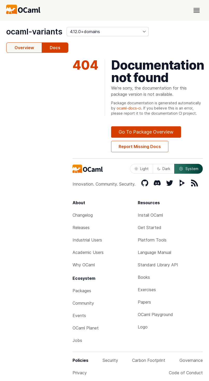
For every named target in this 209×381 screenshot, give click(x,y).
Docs (55, 47)
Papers (144, 302)
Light (141, 168)
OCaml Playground (155, 314)
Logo (143, 326)
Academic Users (88, 252)
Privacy (80, 372)
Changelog (83, 215)
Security (110, 360)
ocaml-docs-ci (129, 108)
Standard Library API (158, 264)
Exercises (147, 289)
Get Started (149, 227)
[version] (108, 31)
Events (79, 315)
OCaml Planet (86, 328)
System (188, 168)
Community (83, 303)
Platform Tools (152, 240)
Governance (191, 360)
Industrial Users (87, 240)
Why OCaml (84, 264)
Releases (81, 227)
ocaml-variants (34, 31)
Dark (163, 168)
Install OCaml (150, 215)
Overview (24, 47)
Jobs (77, 340)
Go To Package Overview (146, 132)
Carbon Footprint (148, 360)
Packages (82, 290)
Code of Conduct (186, 372)
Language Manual (154, 252)
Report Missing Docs (140, 146)
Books (144, 277)
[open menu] (196, 10)
